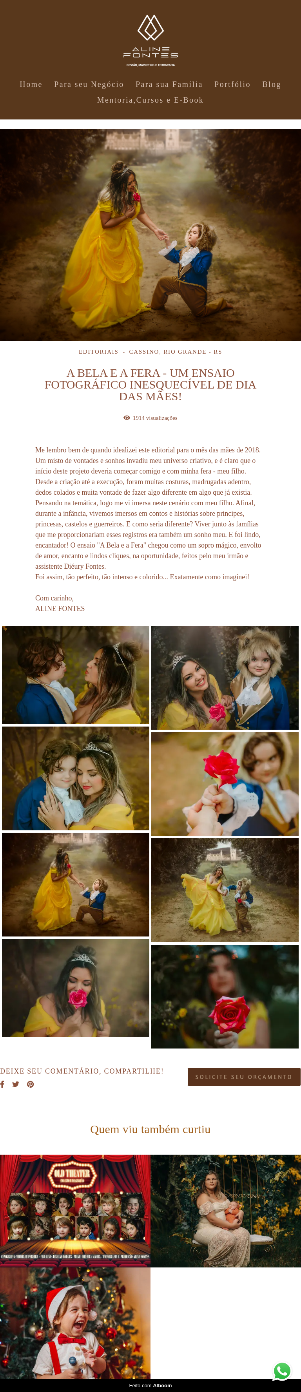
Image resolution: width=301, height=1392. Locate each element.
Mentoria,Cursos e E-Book (150, 100)
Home (31, 84)
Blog (271, 84)
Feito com (150, 1385)
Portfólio (232, 84)
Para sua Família (169, 84)
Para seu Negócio (89, 84)
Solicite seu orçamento (244, 1077)
